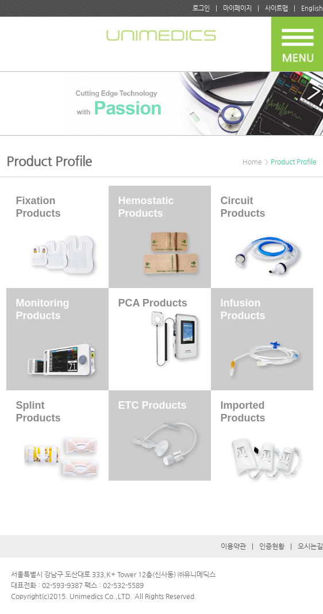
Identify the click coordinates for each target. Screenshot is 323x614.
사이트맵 (276, 8)
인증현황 (271, 546)
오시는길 (310, 546)
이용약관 (233, 546)
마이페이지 (237, 8)
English (312, 8)
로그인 (201, 8)
